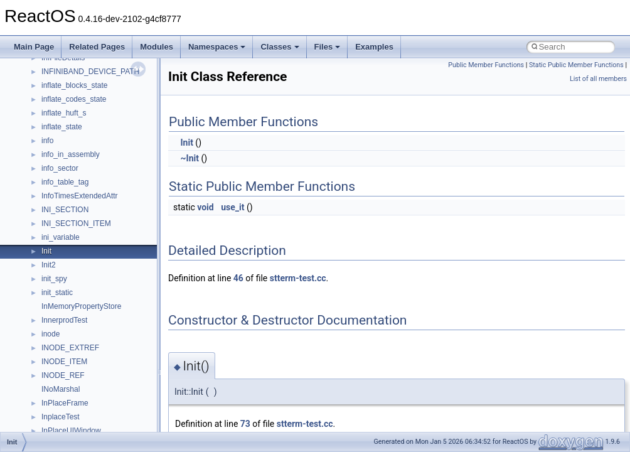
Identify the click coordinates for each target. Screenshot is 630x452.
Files (327, 46)
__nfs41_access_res (75, 315)
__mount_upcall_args (77, 121)
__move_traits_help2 (76, 218)
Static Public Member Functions (576, 65)
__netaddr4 (60, 260)
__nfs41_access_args (78, 301)
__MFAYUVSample (73, 94)
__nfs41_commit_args (78, 411)
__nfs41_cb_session (75, 370)
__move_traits (64, 149)
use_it (232, 207)
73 (245, 424)
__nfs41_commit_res (76, 425)
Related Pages (97, 46)
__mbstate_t (62, 66)
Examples (374, 46)
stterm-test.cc (298, 278)
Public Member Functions (486, 65)
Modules (156, 46)
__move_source (68, 135)
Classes (279, 46)
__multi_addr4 (65, 232)
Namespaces (217, 46)
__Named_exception (75, 246)
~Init (189, 158)
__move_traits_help (74, 190)
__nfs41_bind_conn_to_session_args (103, 329)
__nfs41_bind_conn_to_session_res (101, 342)
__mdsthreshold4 (70, 80)
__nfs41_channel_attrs (79, 384)
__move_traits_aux (73, 163)
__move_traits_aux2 (75, 177)
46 (238, 278)
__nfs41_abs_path (72, 287)
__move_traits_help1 (76, 204)
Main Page (34, 46)
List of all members (598, 79)
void (205, 207)
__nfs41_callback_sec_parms (91, 356)
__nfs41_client (65, 398)
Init (186, 142)
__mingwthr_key (68, 108)
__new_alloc (62, 273)
